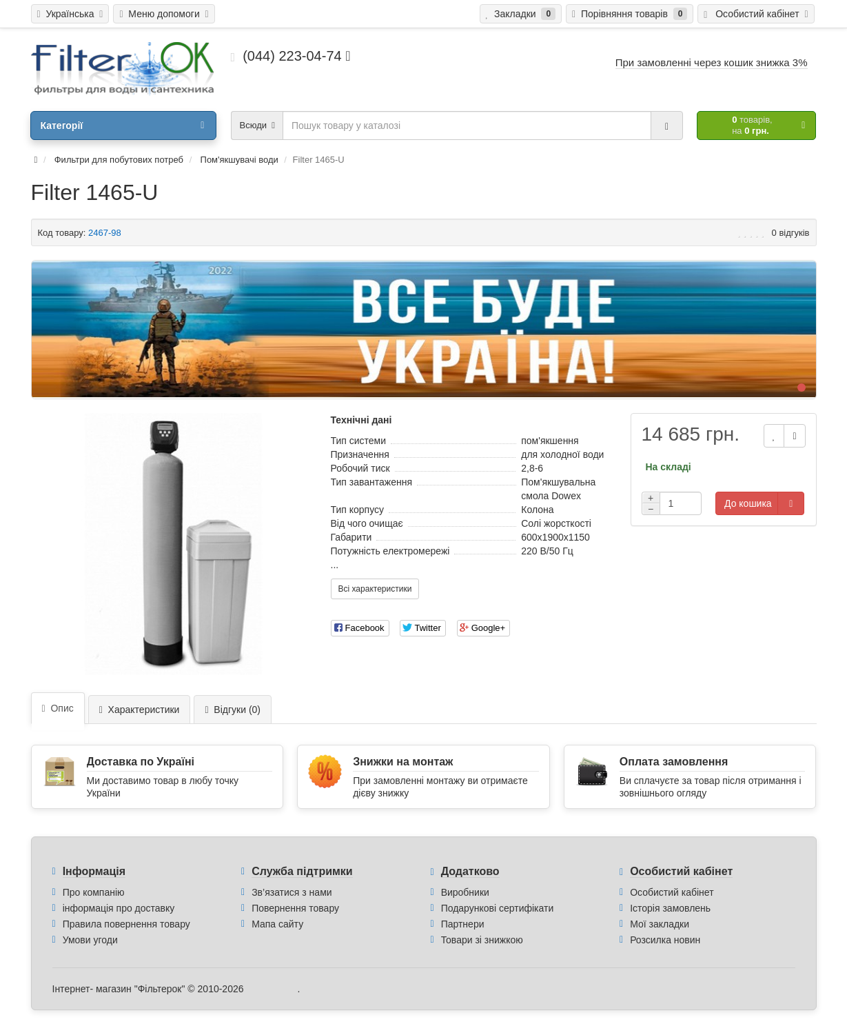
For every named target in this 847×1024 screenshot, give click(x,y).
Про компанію (94, 892)
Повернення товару (295, 908)
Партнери (462, 924)
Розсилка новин (665, 939)
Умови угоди (90, 939)
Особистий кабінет (671, 892)
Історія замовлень (670, 908)
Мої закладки (659, 924)
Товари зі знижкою (482, 939)
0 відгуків (791, 233)
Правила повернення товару (126, 924)
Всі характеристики (375, 589)
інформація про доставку (119, 908)
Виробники (465, 892)
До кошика (748, 503)
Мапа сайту (277, 924)
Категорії (122, 125)
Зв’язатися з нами (291, 892)
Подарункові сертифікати (497, 908)
